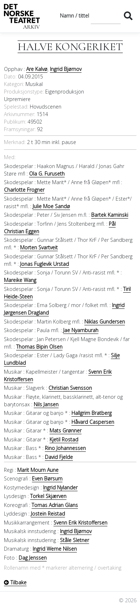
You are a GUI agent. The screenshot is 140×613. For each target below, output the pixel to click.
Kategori (13, 84)
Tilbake (15, 582)
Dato (9, 76)
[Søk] (106, 15)
